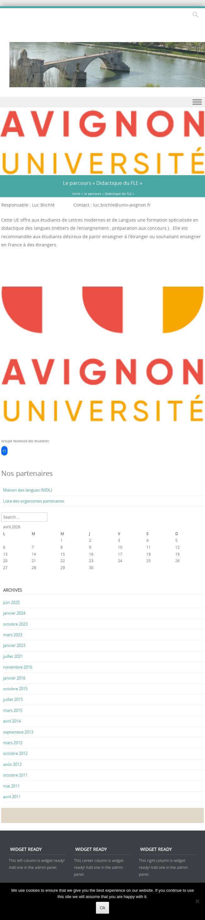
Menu (102, 102)
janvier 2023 (14, 645)
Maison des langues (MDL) (27, 490)
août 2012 (12, 764)
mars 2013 (12, 742)
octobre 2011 (15, 775)
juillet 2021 (13, 656)
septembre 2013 (18, 732)
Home (76, 194)
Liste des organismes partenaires (33, 501)
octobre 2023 (15, 624)
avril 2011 (12, 796)
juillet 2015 (13, 699)
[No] (197, 901)
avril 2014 (12, 721)
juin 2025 (11, 602)
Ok (102, 908)
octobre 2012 (15, 753)
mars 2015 (12, 710)
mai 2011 (11, 786)
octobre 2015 (15, 688)
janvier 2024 (14, 613)
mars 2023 (12, 635)
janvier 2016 (14, 678)
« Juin (7, 579)
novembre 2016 (17, 667)
